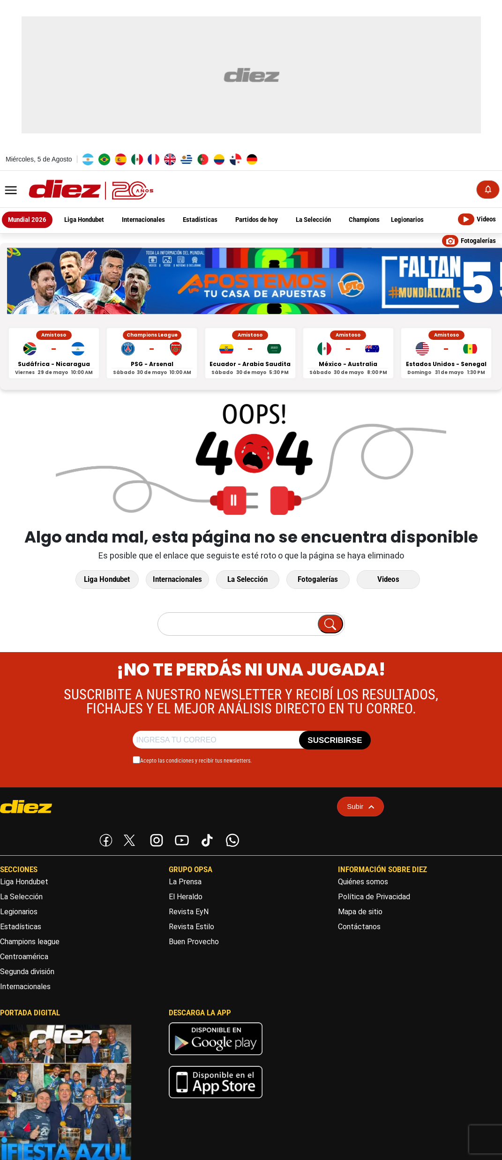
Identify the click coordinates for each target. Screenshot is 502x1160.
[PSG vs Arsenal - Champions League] (152, 354)
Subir (360, 807)
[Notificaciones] (488, 189)
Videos (388, 579)
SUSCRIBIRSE (334, 740)
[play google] (215, 1057)
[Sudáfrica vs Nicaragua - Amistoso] (54, 354)
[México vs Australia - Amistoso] (348, 354)
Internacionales (177, 579)
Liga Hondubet (107, 579)
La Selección (247, 579)
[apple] (215, 1101)
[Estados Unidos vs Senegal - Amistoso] (446, 354)
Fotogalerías (318, 579)
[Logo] (70, 190)
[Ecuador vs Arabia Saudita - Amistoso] (250, 354)
